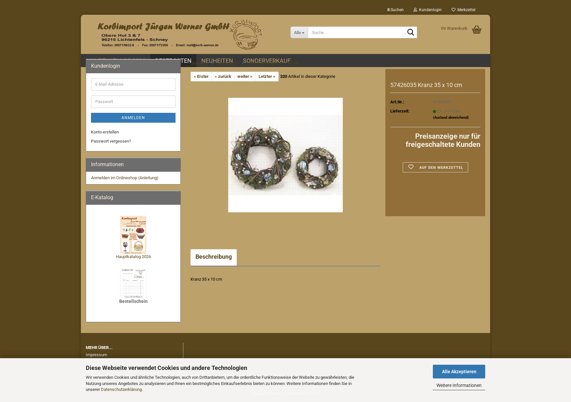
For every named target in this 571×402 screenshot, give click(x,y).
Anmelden (133, 117)
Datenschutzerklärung (121, 389)
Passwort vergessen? (111, 141)
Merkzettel (463, 10)
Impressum (96, 355)
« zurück (223, 76)
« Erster (201, 76)
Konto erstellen (105, 132)
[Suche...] (299, 32)
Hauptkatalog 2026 (133, 256)
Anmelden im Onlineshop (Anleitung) (124, 177)
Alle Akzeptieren (459, 371)
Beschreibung (213, 256)
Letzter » (267, 76)
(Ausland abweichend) (451, 117)
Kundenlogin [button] (428, 10)
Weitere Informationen (459, 385)
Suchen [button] (395, 10)
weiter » (244, 76)
